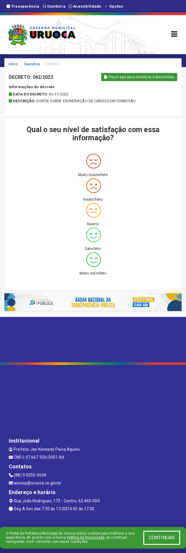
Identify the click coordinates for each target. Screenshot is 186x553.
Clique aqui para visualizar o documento (139, 77)
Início (13, 64)
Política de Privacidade (85, 537)
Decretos (32, 64)
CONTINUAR (162, 537)
